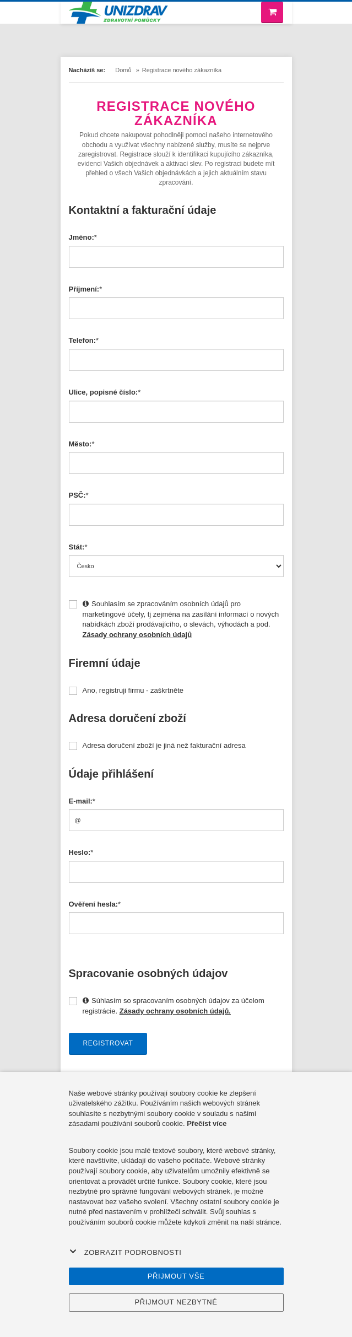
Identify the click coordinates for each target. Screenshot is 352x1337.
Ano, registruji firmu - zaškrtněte (126, 690)
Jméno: (81, 237)
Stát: (77, 547)
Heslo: (80, 852)
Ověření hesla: (93, 904)
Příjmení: (84, 289)
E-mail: (81, 801)
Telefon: (82, 340)
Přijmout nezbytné (175, 1302)
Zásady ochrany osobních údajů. (175, 1011)
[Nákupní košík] (272, 12)
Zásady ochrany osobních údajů (137, 634)
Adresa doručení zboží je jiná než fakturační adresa (157, 745)
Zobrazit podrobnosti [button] (125, 1252)
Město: (80, 444)
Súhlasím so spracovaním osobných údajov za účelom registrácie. (166, 1005)
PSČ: (77, 495)
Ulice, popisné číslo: (103, 392)
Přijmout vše (176, 1276)
